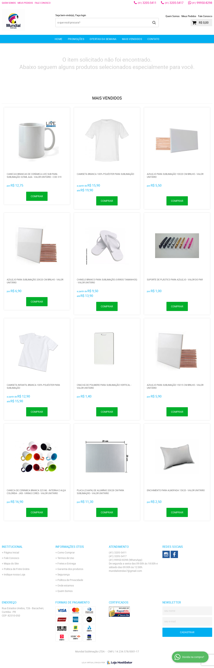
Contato (153, 39)
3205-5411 (147, 3)
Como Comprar (66, 552)
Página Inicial (11, 552)
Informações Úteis (69, 547)
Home (58, 39)
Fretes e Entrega (66, 563)
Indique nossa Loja (14, 574)
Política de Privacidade (70, 580)
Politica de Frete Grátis (16, 569)
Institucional (12, 547)
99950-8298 (202, 3)
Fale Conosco (42, 2)
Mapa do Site (11, 563)
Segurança (63, 574)
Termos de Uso (65, 558)
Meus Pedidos (25, 2)
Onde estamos (65, 585)
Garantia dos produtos (70, 569)
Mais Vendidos (132, 39)
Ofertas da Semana (103, 39)
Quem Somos (9, 2)
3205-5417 (174, 3)
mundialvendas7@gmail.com (125, 571)
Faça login (80, 15)
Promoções (76, 39)
